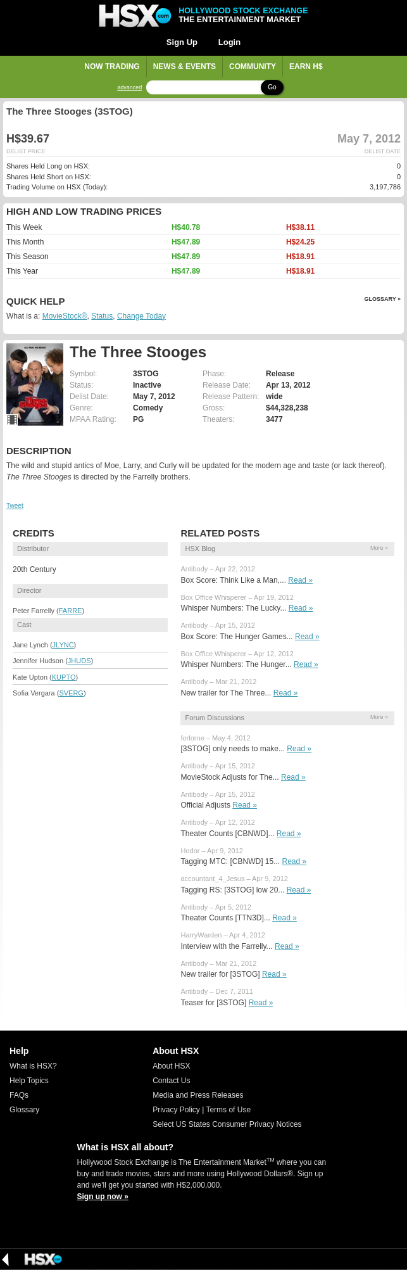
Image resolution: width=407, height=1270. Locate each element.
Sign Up (181, 42)
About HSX (171, 1066)
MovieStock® (64, 316)
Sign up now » (102, 1196)
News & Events (184, 66)
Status (102, 316)
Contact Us (171, 1080)
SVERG (71, 693)
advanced (129, 88)
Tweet (14, 505)
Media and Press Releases (198, 1095)
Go (272, 87)
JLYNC (63, 645)
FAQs (18, 1095)
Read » (300, 580)
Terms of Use (228, 1109)
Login (229, 42)
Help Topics (29, 1080)
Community (252, 66)
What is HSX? (33, 1066)
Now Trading (111, 66)
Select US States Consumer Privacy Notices (227, 1124)
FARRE (70, 610)
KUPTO (64, 677)
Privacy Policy (176, 1109)
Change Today (141, 316)
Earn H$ (306, 66)
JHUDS (79, 660)
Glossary (24, 1109)
